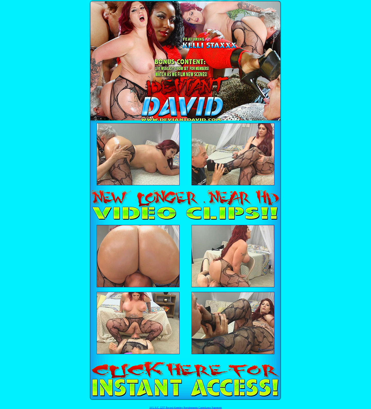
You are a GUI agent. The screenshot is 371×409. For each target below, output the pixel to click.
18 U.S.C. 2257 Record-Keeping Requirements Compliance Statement (185, 407)
